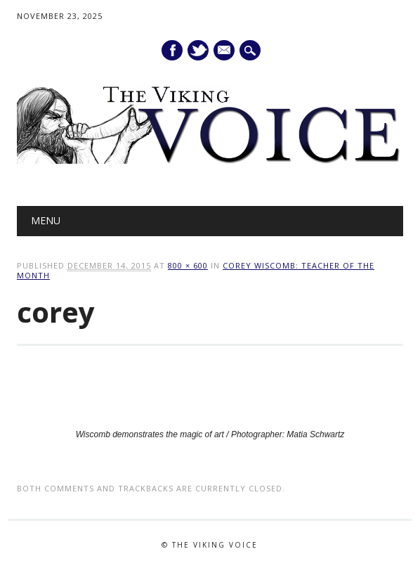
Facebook (172, 50)
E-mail (225, 51)
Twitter (198, 50)
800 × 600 (188, 265)
